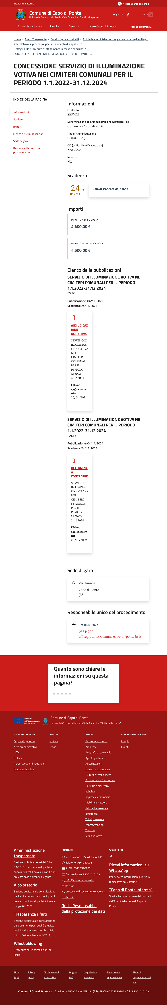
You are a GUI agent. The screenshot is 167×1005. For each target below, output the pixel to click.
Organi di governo (24, 741)
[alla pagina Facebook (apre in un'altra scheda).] (122, 14)
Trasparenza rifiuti (30, 914)
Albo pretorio (25, 885)
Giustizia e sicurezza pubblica (97, 788)
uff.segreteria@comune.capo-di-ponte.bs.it (110, 637)
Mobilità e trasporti (96, 802)
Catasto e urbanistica (97, 769)
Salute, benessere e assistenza (96, 811)
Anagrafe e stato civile (98, 752)
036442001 (87, 632)
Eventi (125, 747)
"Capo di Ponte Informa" (131, 889)
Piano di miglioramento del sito (142, 977)
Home (17, 39)
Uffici (17, 752)
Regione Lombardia (24, 3)
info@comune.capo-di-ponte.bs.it (78, 883)
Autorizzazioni (93, 763)
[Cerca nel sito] (149, 14)
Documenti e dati (24, 769)
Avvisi (53, 747)
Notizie (54, 741)
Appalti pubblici (94, 758)
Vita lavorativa (93, 836)
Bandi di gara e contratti (65, 39)
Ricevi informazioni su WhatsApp (129, 868)
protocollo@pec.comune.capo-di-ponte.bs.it (83, 894)
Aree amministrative (25, 747)
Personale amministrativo (29, 763)
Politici (18, 758)
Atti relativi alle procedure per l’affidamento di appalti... (46, 44)
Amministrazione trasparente (29, 853)
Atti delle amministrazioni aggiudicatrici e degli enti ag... (115, 39)
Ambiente (91, 747)
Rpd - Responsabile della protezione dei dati (83, 908)
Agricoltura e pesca (96, 741)
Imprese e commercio (97, 797)
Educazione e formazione (100, 780)
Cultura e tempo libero (98, 775)
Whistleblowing (28, 943)
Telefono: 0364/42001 (77, 862)
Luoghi (125, 741)
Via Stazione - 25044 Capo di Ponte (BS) (83, 856)
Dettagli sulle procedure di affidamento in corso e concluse (48, 49)
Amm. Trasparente (36, 39)
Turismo (90, 830)
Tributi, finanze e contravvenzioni (94, 822)
